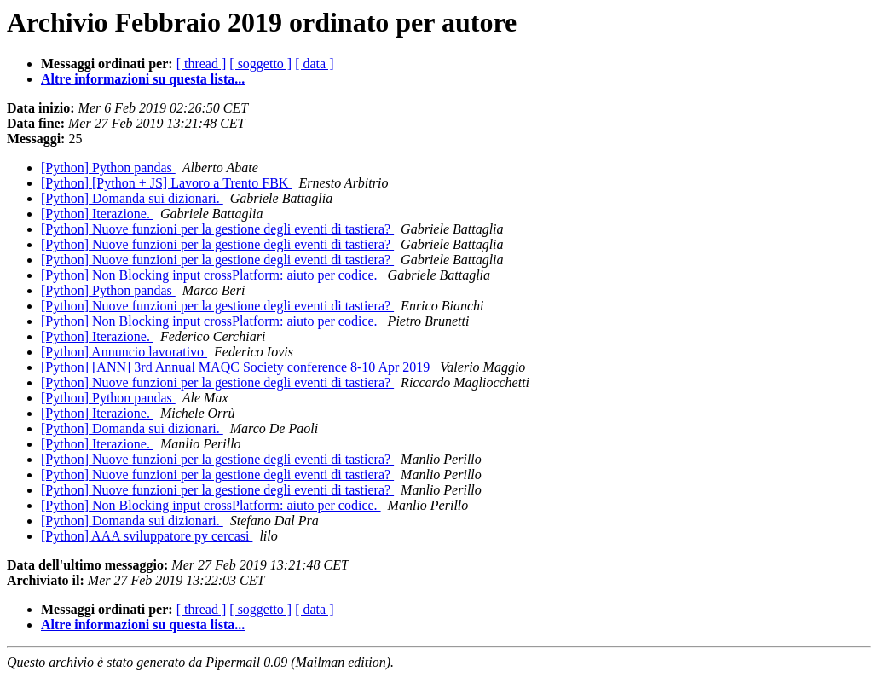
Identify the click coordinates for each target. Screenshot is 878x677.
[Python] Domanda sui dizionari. (132, 198)
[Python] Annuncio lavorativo (124, 351)
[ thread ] (201, 63)
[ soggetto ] (260, 63)
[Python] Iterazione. (97, 213)
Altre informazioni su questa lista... (143, 79)
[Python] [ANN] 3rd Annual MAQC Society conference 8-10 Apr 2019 (237, 367)
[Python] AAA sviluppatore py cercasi (146, 536)
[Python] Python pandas (108, 167)
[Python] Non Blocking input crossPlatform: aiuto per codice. (211, 275)
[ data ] (314, 63)
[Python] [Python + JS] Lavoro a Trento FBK (166, 183)
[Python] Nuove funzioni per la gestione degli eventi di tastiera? (217, 229)
